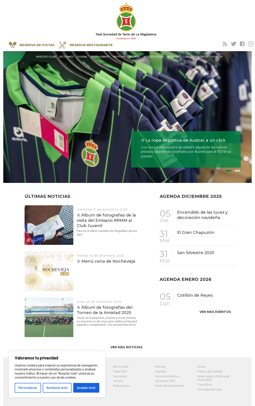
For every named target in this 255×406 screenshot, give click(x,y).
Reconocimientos (167, 376)
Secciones (66, 56)
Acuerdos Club (178, 56)
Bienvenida (120, 366)
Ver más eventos (215, 312)
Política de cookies (209, 371)
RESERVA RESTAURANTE (86, 45)
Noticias (119, 56)
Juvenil (82, 56)
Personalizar (27, 388)
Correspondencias (209, 389)
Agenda (134, 56)
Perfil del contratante (169, 385)
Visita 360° (120, 371)
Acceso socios (153, 56)
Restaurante (100, 56)
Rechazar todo (57, 388)
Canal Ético (204, 384)
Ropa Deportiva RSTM (207, 56)
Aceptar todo (86, 388)
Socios (201, 366)
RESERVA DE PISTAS (32, 45)
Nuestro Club (45, 56)
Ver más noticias (127, 347)
